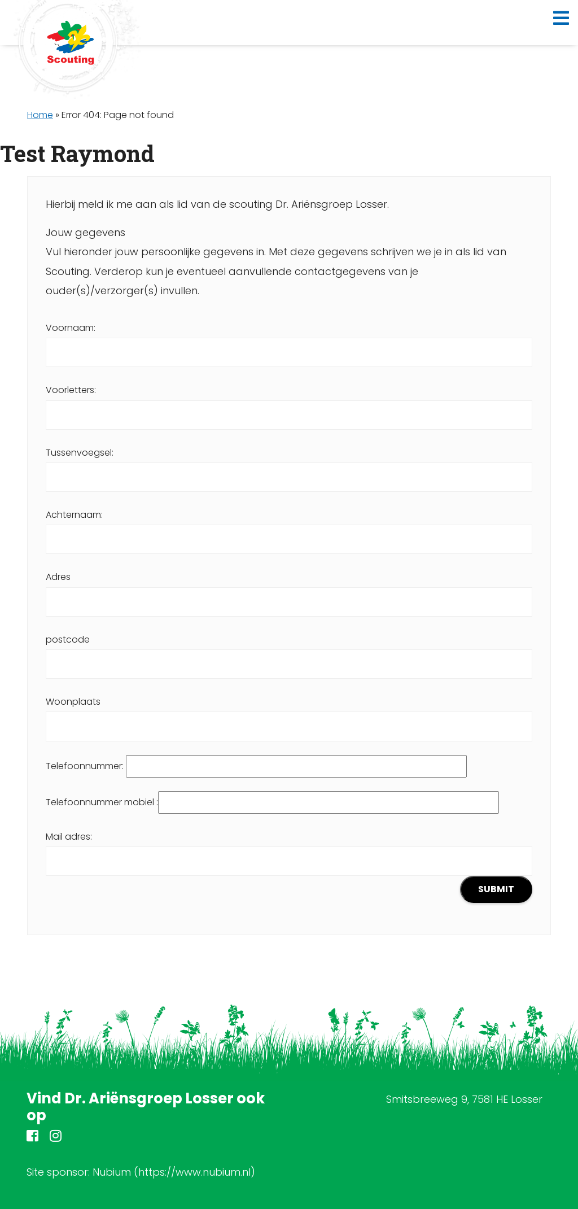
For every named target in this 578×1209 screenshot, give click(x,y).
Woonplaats (289, 713)
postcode (289, 651)
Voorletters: (289, 402)
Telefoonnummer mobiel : (272, 802)
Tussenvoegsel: (289, 464)
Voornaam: (289, 340)
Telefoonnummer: (256, 766)
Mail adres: (289, 866)
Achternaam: (289, 526)
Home (40, 114)
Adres (289, 589)
